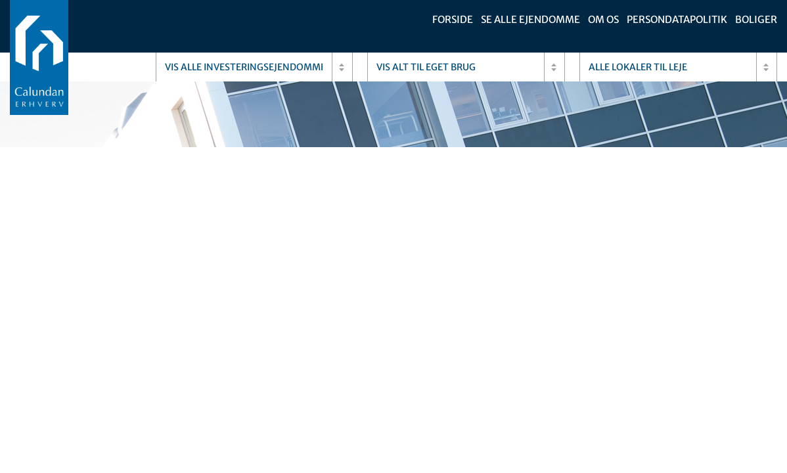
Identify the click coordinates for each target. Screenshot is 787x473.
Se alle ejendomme (530, 19)
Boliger (756, 19)
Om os (603, 19)
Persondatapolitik (677, 19)
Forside (452, 19)
